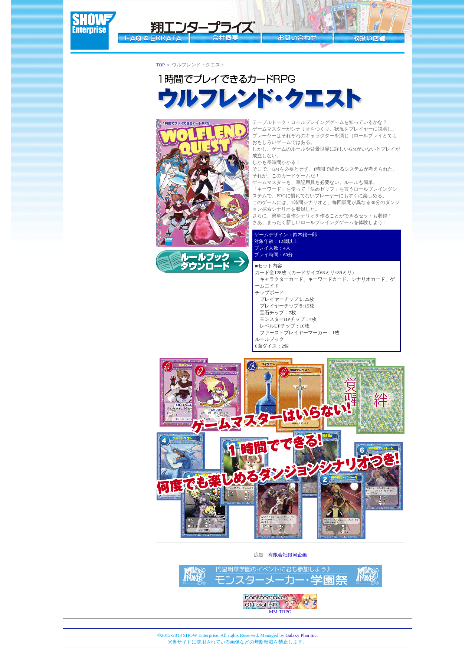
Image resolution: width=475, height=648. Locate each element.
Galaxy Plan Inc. (301, 635)
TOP (160, 65)
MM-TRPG (280, 611)
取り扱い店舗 (369, 38)
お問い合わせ (297, 38)
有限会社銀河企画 (287, 554)
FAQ (153, 38)
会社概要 (225, 38)
